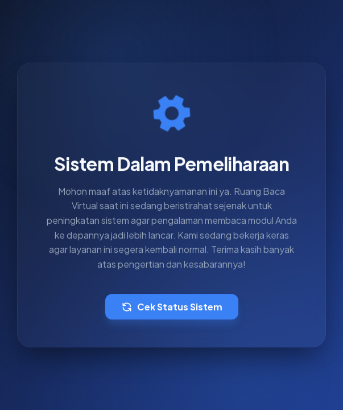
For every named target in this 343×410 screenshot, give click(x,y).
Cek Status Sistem (171, 307)
